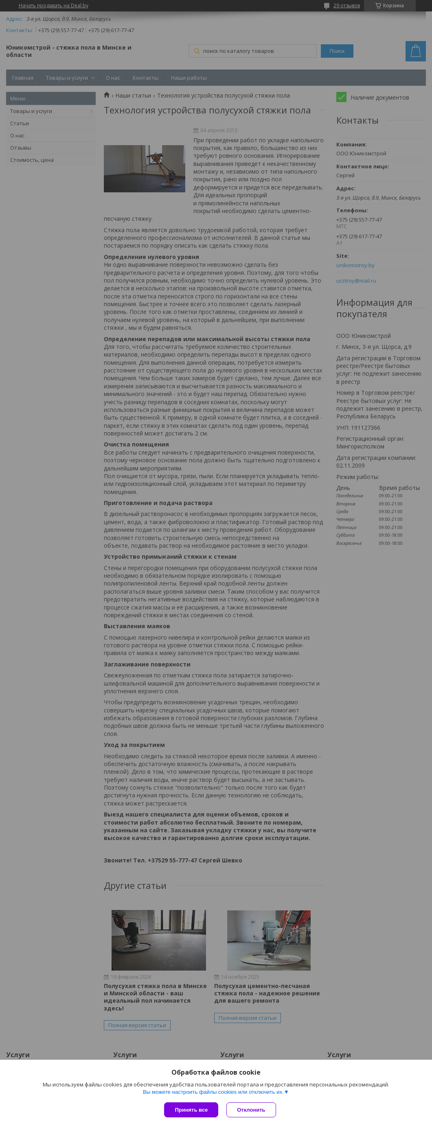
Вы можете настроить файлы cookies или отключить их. (213, 1092)
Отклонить (251, 1110)
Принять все (191, 1110)
